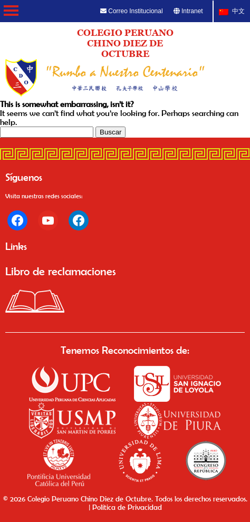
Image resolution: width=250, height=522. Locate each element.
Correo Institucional (131, 11)
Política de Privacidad (127, 507)
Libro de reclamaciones (60, 271)
